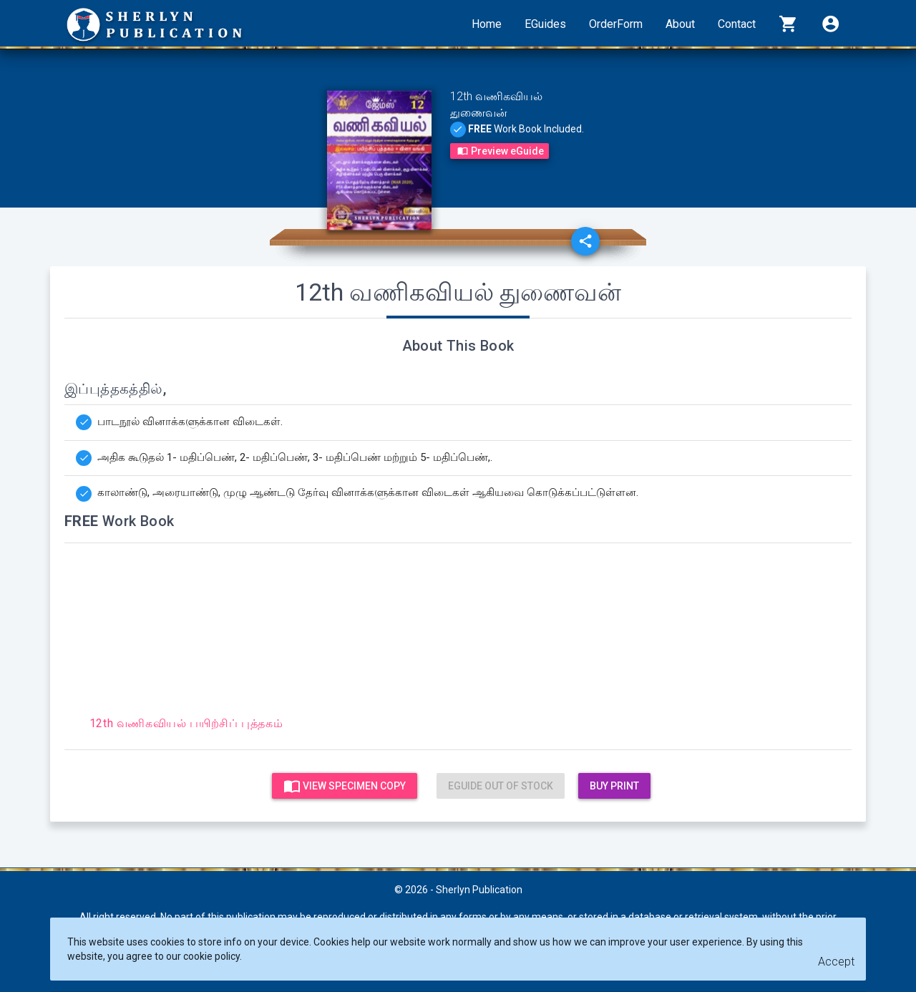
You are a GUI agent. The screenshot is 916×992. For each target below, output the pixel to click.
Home (487, 24)
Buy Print (614, 786)
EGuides (545, 24)
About (680, 24)
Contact (737, 24)
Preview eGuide (499, 151)
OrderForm (616, 24)
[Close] (836, 962)
